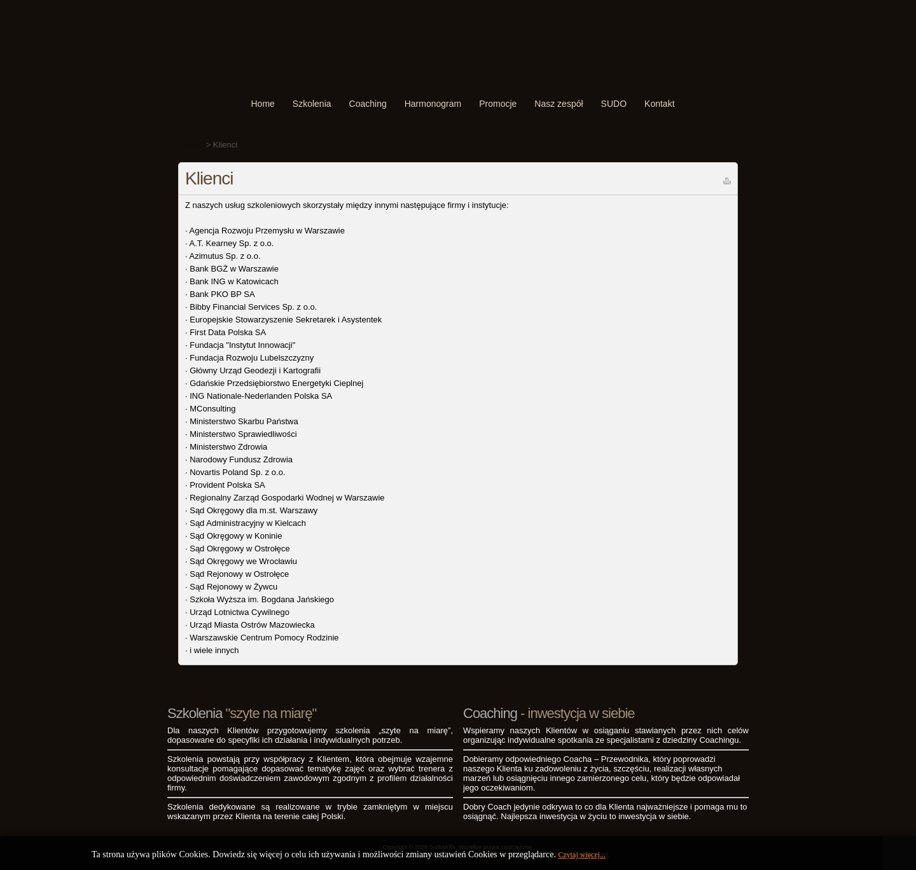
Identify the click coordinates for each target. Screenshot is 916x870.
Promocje (498, 104)
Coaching (368, 104)
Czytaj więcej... (582, 854)
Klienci (209, 178)
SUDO (614, 104)
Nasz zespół (558, 104)
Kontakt (659, 104)
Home (262, 104)
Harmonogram (433, 104)
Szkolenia (312, 104)
